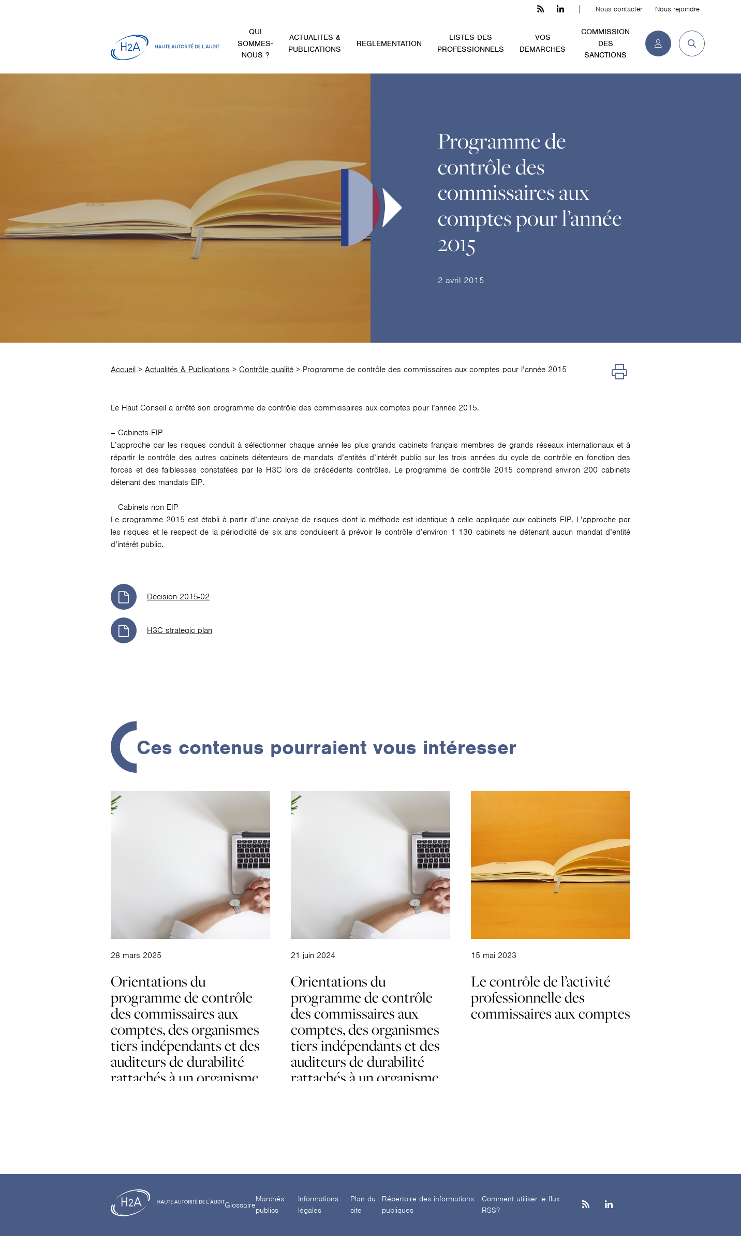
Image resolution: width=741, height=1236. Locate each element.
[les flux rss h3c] (540, 9)
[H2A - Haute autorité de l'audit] (165, 48)
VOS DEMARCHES (543, 43)
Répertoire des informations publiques (428, 1204)
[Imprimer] (619, 372)
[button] (688, 43)
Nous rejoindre (677, 9)
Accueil (123, 369)
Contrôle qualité (266, 369)
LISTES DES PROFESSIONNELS (470, 43)
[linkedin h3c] (560, 9)
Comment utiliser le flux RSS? (521, 1204)
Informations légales (318, 1204)
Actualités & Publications (187, 369)
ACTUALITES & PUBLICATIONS (314, 43)
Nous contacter (619, 9)
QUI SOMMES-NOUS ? (255, 43)
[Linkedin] (609, 1205)
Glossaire (240, 1205)
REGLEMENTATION (389, 43)
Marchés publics (270, 1204)
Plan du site (363, 1204)
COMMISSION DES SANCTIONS (605, 43)
